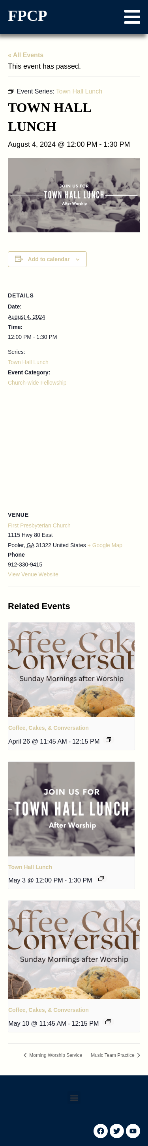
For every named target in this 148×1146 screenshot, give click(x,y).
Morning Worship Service (55, 1055)
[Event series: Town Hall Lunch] (101, 878)
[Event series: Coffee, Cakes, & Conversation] (108, 739)
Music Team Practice (113, 1055)
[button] (132, 17)
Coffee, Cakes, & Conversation (48, 728)
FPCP (27, 15)
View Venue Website (33, 574)
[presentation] (71, 670)
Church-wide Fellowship (37, 383)
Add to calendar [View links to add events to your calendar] (49, 259)
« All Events (25, 55)
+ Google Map (105, 545)
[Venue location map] (74, 449)
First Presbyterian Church (39, 525)
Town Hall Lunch (28, 362)
